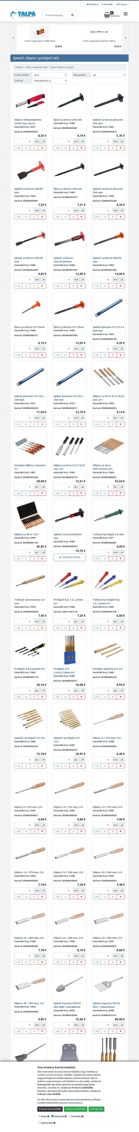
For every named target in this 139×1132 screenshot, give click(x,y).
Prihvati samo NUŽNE (50, 1108)
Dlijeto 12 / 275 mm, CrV (107, 807)
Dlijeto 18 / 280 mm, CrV (68, 872)
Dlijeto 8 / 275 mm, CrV (28, 807)
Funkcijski (59, 1116)
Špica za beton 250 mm (68, 119)
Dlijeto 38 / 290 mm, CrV (29, 1003)
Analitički (76, 1116)
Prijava (122, 4)
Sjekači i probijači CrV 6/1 (29, 737)
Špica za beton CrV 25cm (29, 327)
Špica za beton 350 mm (68, 188)
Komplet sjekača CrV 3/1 (108, 668)
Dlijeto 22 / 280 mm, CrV (29, 937)
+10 (18, 147)
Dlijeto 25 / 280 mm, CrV (68, 937)
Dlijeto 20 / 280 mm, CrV (107, 872)
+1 (26, 147)
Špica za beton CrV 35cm (69, 327)
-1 (34, 147)
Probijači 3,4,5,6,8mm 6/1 (29, 668)
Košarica (112, 14)
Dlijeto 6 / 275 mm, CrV (107, 737)
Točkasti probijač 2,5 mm (108, 534)
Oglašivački (47, 1122)
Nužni (44, 1116)
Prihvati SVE (97, 1108)
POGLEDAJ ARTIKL (70, 557)
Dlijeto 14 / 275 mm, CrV (29, 872)
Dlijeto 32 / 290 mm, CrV (107, 937)
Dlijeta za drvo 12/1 (26, 534)
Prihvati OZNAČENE (76, 1108)
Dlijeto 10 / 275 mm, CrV (68, 807)
